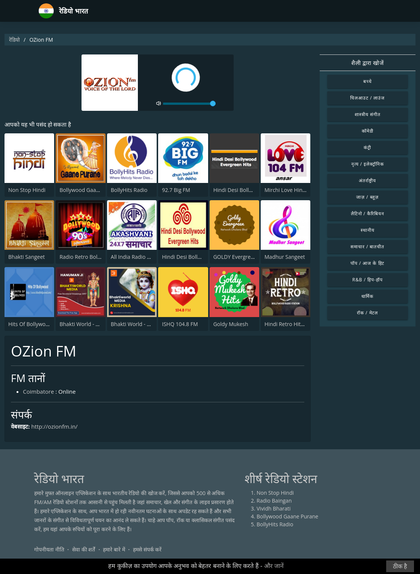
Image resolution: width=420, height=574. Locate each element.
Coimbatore (38, 391)
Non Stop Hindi (26, 189)
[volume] (189, 104)
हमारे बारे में (114, 549)
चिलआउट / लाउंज (367, 98)
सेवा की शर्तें (83, 549)
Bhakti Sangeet (26, 256)
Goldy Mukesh (230, 324)
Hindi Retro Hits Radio (291, 324)
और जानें (274, 566)
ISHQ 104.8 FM (180, 324)
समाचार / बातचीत (367, 246)
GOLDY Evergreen (235, 256)
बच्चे (367, 81)
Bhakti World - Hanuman (89, 324)
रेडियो (14, 39)
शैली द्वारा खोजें (367, 62)
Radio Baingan (274, 500)
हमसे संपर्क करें (147, 549)
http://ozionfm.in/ (54, 426)
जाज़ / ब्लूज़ (367, 197)
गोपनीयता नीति (49, 549)
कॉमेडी (367, 131)
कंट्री (367, 147)
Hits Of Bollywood (30, 324)
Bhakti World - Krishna (138, 324)
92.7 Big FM (176, 189)
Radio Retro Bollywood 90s (92, 256)
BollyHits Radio (129, 189)
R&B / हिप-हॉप (367, 279)
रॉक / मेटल (367, 313)
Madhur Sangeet (284, 256)
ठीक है (400, 566)
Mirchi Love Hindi (285, 189)
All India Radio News (135, 256)
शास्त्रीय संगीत (368, 114)
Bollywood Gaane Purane (90, 189)
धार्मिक (367, 296)
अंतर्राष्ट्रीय (367, 180)
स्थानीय (368, 230)
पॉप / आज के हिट (367, 263)
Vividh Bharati (274, 508)
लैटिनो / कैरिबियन (367, 213)
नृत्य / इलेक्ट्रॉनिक (367, 164)
